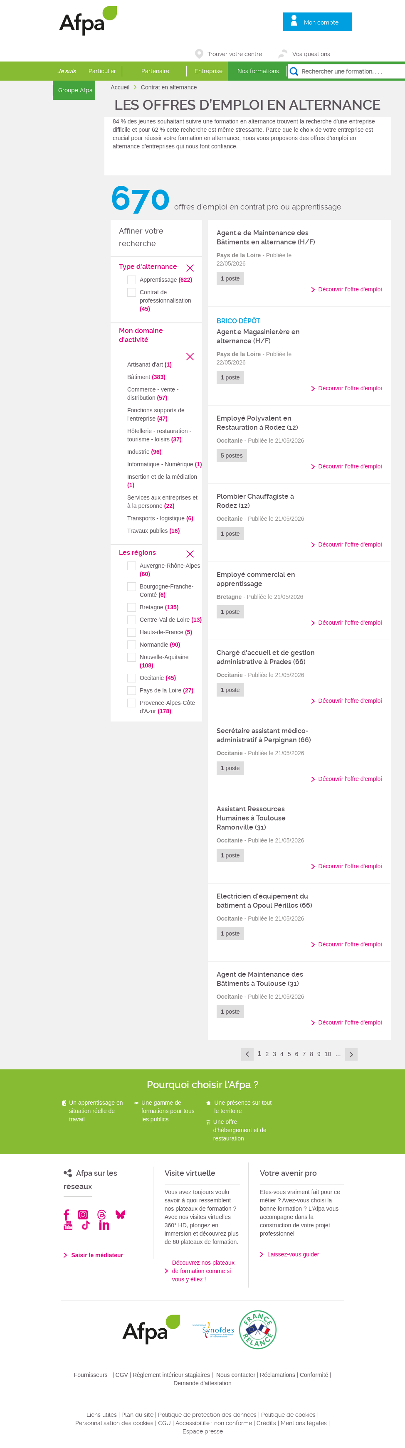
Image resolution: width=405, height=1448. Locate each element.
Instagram (83, 1214)
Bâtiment (146, 377)
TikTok (86, 1225)
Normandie (160, 644)
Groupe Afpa (75, 90)
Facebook (66, 1214)
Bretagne (159, 607)
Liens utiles (101, 1414)
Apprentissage (166, 279)
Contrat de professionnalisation (165, 300)
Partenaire (155, 71)
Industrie (144, 451)
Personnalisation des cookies (114, 1423)
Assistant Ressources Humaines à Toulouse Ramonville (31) (251, 818)
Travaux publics (153, 530)
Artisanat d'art (149, 364)
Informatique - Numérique (164, 464)
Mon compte (321, 22)
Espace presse (203, 1431)
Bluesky (120, 1214)
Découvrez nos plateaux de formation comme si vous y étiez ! (203, 1271)
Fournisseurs (91, 1375)
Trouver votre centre (234, 54)
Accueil (121, 87)
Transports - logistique (160, 518)
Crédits (266, 1423)
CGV (122, 1375)
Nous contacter (235, 1375)
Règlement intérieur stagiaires (171, 1375)
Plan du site (137, 1414)
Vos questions (311, 54)
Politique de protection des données (207, 1414)
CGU (164, 1423)
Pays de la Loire (166, 690)
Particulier (102, 71)
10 (328, 1054)
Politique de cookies (288, 1414)
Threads (101, 1214)
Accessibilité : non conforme (213, 1423)
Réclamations (277, 1375)
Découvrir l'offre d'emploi (350, 289)
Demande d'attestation (202, 1383)
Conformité (314, 1375)
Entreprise (208, 71)
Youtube (68, 1225)
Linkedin (104, 1225)
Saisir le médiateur (97, 1255)
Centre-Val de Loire (171, 619)
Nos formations (258, 71)
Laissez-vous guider (293, 1254)
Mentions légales (304, 1423)
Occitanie (158, 678)
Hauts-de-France (166, 632)
